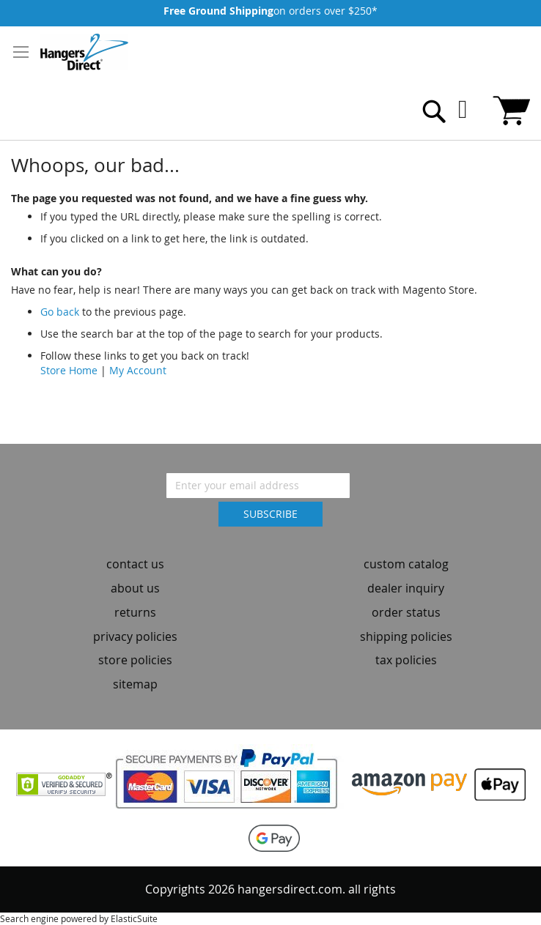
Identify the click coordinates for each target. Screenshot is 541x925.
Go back (59, 312)
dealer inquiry (405, 588)
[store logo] (84, 52)
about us (135, 588)
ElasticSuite (134, 918)
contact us (135, 564)
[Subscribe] (270, 514)
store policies (135, 660)
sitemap (135, 684)
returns (135, 612)
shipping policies (406, 636)
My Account (137, 370)
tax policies (406, 660)
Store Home (68, 370)
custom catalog (406, 564)
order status (406, 612)
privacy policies (135, 636)
